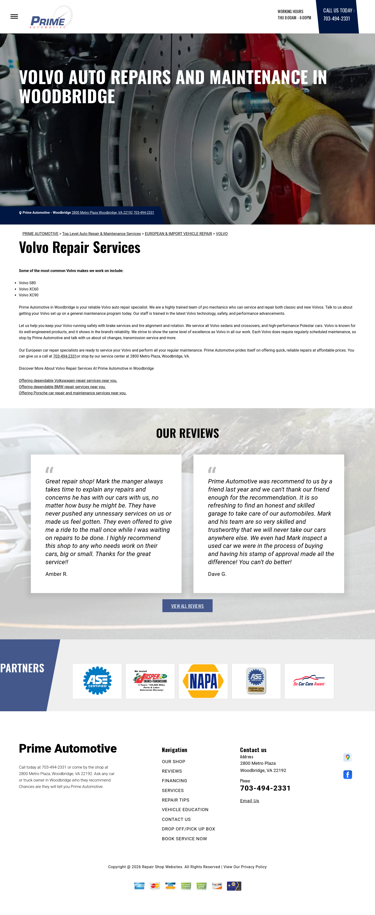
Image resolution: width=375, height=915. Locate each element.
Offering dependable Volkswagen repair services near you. (68, 380)
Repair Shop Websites (162, 867)
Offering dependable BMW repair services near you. (62, 387)
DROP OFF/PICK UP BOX (188, 829)
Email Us (249, 800)
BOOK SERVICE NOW (184, 838)
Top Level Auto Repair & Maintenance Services (101, 233)
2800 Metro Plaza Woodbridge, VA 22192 (102, 212)
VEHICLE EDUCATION (185, 809)
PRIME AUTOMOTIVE (40, 233)
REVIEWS (172, 771)
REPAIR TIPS (175, 800)
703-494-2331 (336, 18)
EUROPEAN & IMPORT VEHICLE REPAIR (178, 233)
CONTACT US (176, 819)
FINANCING (174, 780)
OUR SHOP (173, 761)
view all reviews (187, 605)
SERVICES (173, 790)
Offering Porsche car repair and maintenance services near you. (73, 393)
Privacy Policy (254, 867)
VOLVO (222, 233)
